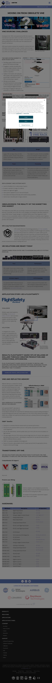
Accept (26, 117)
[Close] (44, 100)
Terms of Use (26, 113)
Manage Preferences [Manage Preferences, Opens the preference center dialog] (26, 125)
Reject (26, 121)
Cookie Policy (19, 113)
